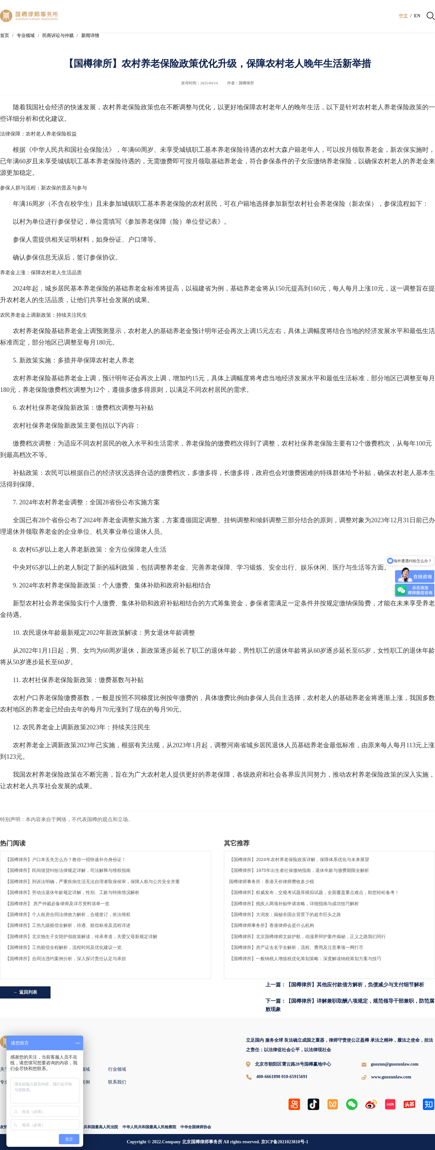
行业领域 (117, 1069)
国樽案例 (81, 1082)
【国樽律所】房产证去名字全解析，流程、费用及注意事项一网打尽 (296, 947)
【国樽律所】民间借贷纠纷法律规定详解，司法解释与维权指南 (67, 870)
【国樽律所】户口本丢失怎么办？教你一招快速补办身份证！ (65, 859)
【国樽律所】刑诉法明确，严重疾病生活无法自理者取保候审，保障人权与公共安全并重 (92, 881)
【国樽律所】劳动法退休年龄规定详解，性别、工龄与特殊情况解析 (72, 892)
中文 (403, 16)
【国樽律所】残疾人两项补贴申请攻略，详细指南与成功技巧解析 (294, 903)
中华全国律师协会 (195, 1127)
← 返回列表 (25, 992)
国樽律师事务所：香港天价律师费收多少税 (271, 881)
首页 (4, 35)
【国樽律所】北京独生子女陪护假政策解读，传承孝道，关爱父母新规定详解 (81, 936)
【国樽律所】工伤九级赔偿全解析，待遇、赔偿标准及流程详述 (67, 925)
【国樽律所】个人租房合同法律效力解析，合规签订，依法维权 (67, 914)
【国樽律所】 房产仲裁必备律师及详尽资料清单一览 (57, 903)
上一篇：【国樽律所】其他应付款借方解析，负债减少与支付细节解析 (344, 984)
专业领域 (26, 35)
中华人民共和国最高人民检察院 (149, 1127)
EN (417, 16)
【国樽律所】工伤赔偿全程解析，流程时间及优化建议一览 (63, 947)
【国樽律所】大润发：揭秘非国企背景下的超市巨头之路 (285, 914)
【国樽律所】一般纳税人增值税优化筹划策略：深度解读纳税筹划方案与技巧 (305, 958)
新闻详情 (90, 35)
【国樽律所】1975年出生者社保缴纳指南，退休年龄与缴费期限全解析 (299, 870)
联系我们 (117, 1082)
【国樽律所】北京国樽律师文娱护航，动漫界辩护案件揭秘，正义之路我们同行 (307, 936)
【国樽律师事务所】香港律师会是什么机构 (271, 925)
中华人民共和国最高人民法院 (93, 1127)
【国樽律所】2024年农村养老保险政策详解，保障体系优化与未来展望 (299, 859)
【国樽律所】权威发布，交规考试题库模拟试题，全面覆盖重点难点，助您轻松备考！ (314, 892)
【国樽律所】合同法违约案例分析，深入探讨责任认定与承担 (65, 958)
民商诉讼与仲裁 (58, 35)
